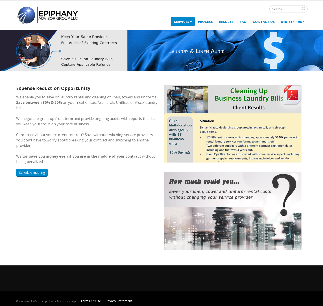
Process (205, 21)
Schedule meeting (32, 172)
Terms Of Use (91, 301)
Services (183, 21)
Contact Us (264, 21)
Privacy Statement (119, 301)
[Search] (288, 9)
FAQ (243, 21)
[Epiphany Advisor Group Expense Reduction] (47, 15)
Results (226, 21)
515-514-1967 (292, 21)
